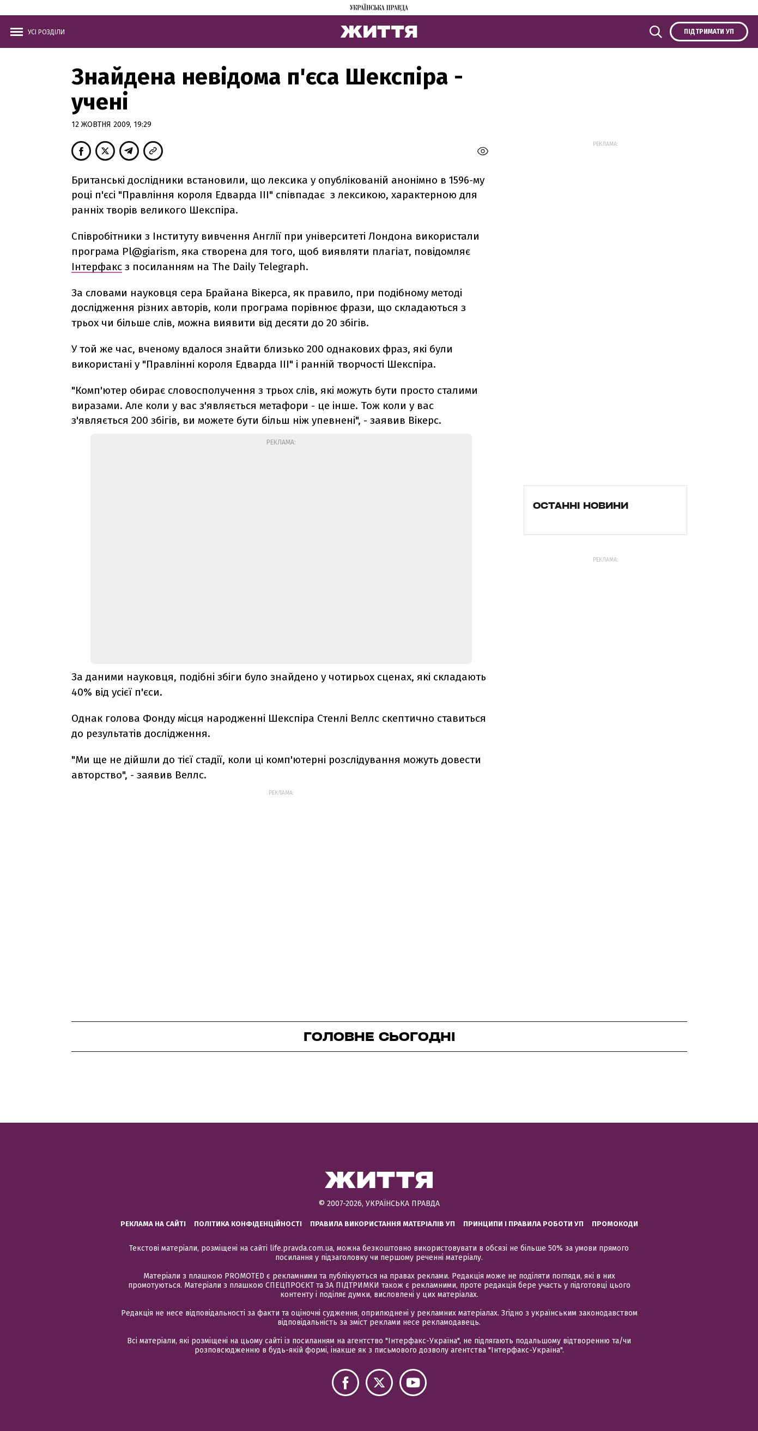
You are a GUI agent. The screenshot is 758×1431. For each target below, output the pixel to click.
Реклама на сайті (153, 1224)
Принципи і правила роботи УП (523, 1224)
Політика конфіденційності (248, 1224)
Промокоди (615, 1224)
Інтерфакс (96, 266)
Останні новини (580, 505)
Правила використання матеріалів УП (382, 1224)
